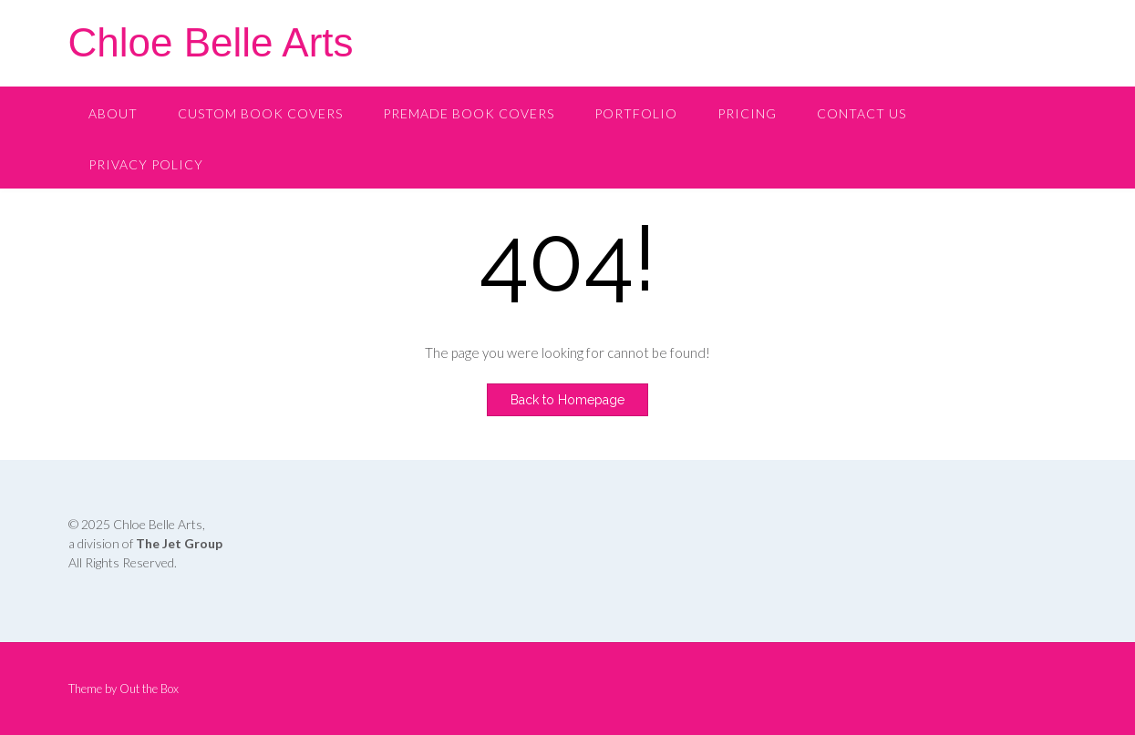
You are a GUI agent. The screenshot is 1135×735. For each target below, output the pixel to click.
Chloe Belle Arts (211, 42)
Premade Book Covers (468, 113)
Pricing (747, 113)
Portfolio (635, 113)
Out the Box (149, 688)
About (113, 113)
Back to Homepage (567, 400)
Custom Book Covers (260, 113)
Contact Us (861, 113)
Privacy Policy (145, 164)
